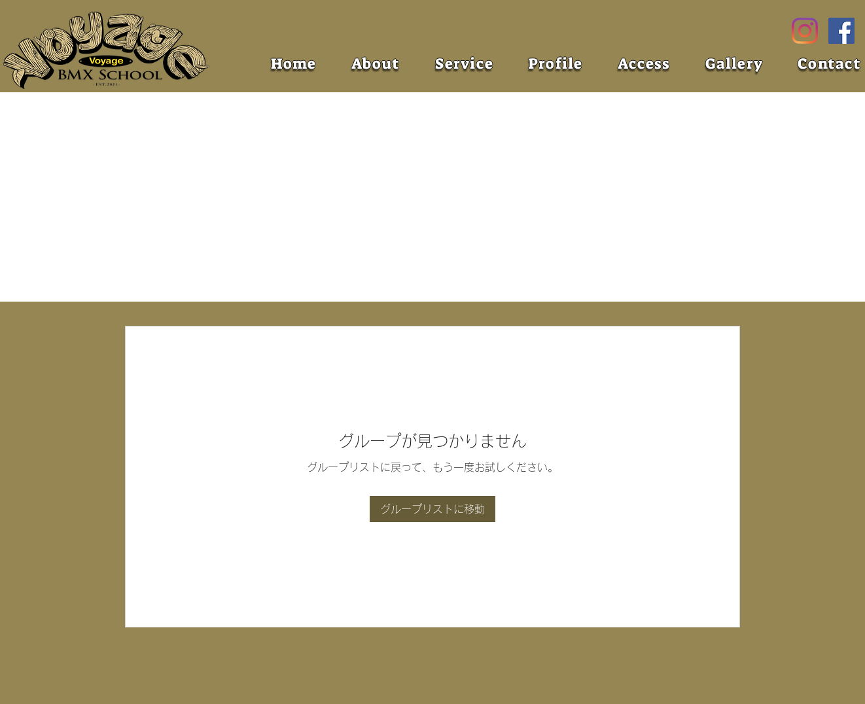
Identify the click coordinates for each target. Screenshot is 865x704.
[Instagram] (805, 31)
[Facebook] (841, 31)
